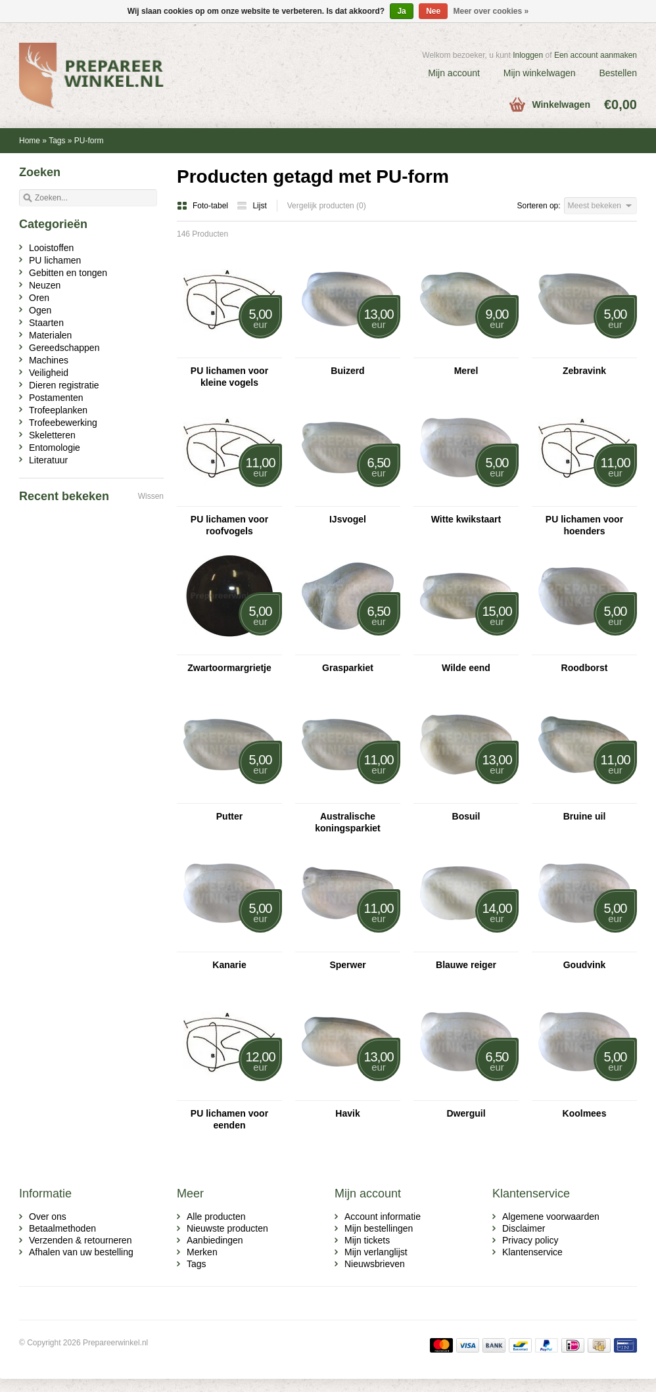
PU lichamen (55, 260)
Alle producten (216, 1216)
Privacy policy (530, 1240)
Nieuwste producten (227, 1228)
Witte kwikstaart (466, 519)
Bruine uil (584, 816)
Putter (229, 816)
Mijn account (454, 73)
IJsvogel (347, 519)
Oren (39, 297)
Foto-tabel (203, 205)
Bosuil (466, 816)
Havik (347, 1113)
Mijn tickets (367, 1240)
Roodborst (584, 667)
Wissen (151, 496)
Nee (433, 11)
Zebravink (584, 370)
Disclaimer (523, 1228)
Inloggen (528, 55)
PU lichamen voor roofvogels (229, 525)
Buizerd (347, 370)
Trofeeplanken (58, 410)
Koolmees (585, 1113)
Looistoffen (51, 248)
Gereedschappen (64, 347)
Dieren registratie (64, 385)
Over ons (47, 1216)
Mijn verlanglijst (376, 1252)
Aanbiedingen (215, 1240)
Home (29, 140)
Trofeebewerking (63, 422)
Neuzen (44, 285)
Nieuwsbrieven (374, 1264)
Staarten (46, 322)
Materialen (50, 335)
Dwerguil (465, 1113)
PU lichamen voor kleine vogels (229, 376)
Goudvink (584, 965)
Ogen (40, 310)
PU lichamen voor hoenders (584, 525)
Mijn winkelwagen (540, 73)
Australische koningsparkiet (348, 822)
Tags (57, 140)
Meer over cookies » (491, 11)
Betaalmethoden (62, 1228)
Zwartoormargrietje (229, 667)
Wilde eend (466, 667)
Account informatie (382, 1216)
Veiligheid (48, 372)
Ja (401, 11)
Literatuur (48, 460)
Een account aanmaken (595, 55)
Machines (48, 360)
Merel (466, 370)
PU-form (89, 140)
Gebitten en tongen (68, 272)
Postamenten (56, 397)
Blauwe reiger (466, 965)
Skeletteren (52, 435)
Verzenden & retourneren (80, 1240)
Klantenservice (532, 1252)
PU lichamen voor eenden (229, 1119)
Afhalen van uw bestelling (81, 1252)
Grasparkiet (347, 667)
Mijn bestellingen (378, 1228)
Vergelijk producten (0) (326, 205)
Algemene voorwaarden (550, 1216)
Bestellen (618, 73)
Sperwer (347, 965)
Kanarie (229, 965)
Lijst (251, 205)
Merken (202, 1252)
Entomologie (54, 447)
